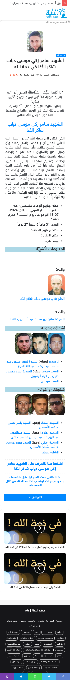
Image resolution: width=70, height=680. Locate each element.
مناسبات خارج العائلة (49, 662)
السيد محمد (50, 371)
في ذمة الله (52, 22)
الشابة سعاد (50, 452)
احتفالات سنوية (51, 667)
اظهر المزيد (35, 497)
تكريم (9, 650)
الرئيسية (59, 621)
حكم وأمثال (11, 638)
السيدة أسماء (50, 423)
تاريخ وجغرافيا (30, 662)
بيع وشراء (59, 650)
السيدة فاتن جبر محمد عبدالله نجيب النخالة (36, 319)
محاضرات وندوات (45, 638)
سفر (37, 632)
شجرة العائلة (35, 626)
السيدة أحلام (50, 433)
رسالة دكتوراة (18, 667)
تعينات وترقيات (27, 638)
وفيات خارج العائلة (32, 650)
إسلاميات (48, 644)
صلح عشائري (14, 656)
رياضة (27, 644)
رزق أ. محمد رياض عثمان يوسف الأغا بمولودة (35, 3)
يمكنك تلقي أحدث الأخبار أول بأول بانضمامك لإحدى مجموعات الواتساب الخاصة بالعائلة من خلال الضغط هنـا (35, 481)
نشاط (37, 656)
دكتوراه (41, 621)
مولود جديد (47, 632)
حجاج (59, 656)
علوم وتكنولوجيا (13, 644)
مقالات (61, 638)
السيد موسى (50, 381)
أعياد (18, 650)
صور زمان (48, 656)
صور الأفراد (12, 621)
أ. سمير (54, 362)
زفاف (59, 632)
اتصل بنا (50, 621)
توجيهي (27, 656)
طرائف (60, 644)
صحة (37, 644)
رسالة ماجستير (34, 667)
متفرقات (26, 632)
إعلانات (47, 650)
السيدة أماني (50, 443)
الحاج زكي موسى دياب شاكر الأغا (42, 299)
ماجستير (31, 621)
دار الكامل (16, 662)
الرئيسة (65, 22)
